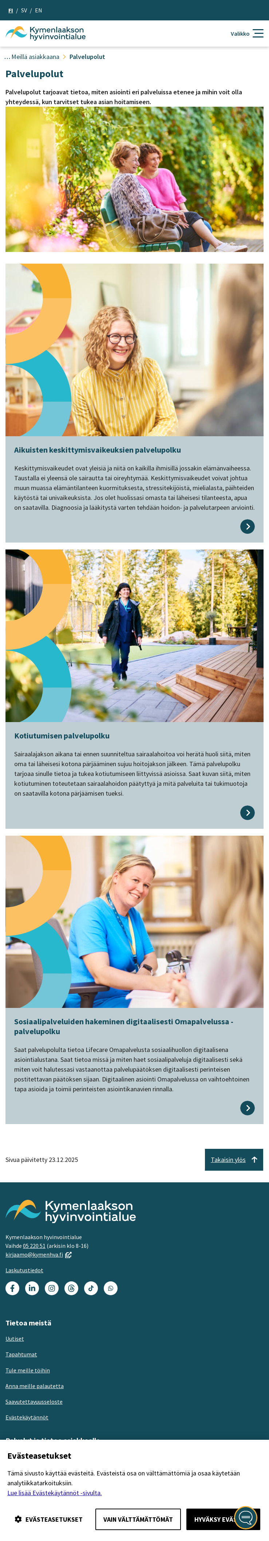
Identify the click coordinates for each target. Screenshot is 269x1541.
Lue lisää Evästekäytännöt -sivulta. (54, 1493)
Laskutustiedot (24, 1270)
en (38, 10)
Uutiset (14, 1338)
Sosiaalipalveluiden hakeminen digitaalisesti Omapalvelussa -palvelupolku (123, 1026)
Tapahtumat (21, 1354)
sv (24, 10)
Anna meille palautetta (34, 1386)
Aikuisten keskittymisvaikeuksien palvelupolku (97, 450)
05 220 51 (34, 1245)
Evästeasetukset (49, 1519)
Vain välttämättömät (138, 1519)
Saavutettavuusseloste (34, 1401)
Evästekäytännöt (26, 1417)
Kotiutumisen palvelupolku (62, 735)
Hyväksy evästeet (223, 1519)
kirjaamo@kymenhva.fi (38, 1254)
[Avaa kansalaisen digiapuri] (245, 1517)
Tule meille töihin (27, 1370)
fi (10, 10)
